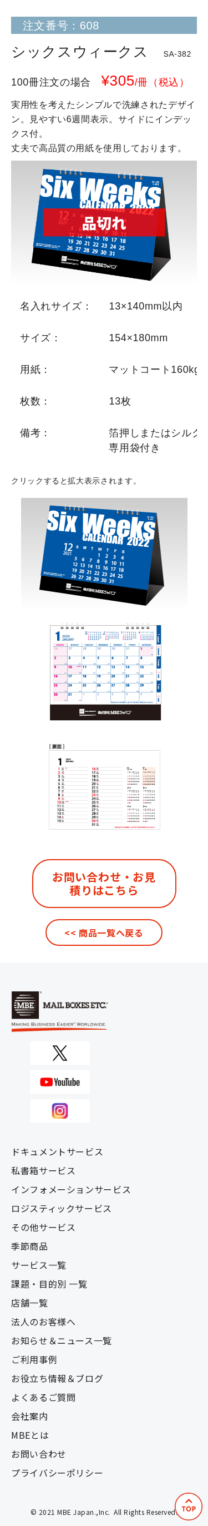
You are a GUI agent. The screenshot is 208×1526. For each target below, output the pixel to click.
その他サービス (43, 1227)
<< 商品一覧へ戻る (103, 932)
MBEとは (30, 1435)
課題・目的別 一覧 (49, 1283)
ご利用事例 (34, 1359)
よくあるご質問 (43, 1397)
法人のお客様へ (43, 1321)
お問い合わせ (39, 1453)
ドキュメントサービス (57, 1151)
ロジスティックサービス (61, 1208)
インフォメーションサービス (71, 1189)
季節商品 (29, 1246)
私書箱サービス (43, 1170)
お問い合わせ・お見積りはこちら (104, 883)
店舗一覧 (29, 1302)
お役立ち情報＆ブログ (57, 1378)
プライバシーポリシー (57, 1472)
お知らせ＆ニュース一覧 (61, 1340)
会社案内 (29, 1416)
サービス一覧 (39, 1264)
